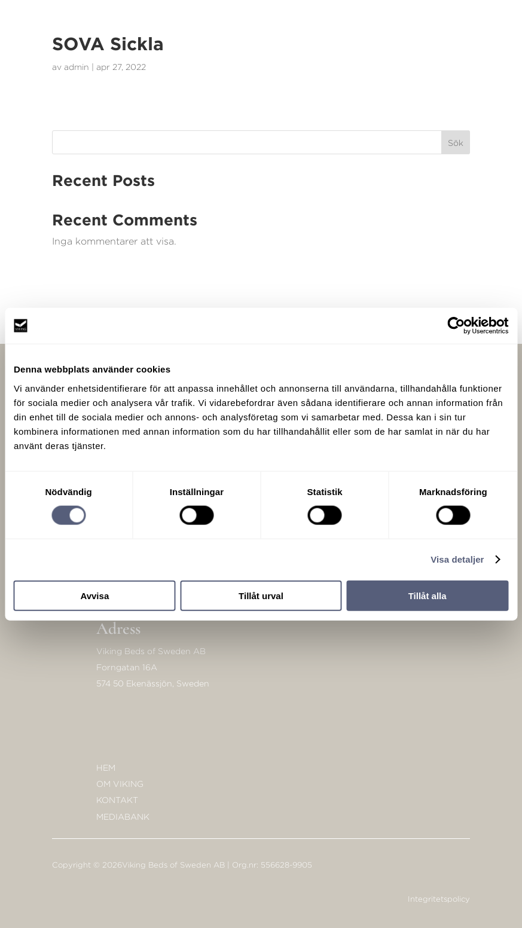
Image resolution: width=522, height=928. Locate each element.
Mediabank (122, 816)
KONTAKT (117, 799)
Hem (105, 767)
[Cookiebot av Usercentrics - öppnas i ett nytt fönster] (456, 326)
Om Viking (120, 783)
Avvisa (94, 595)
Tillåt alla (427, 595)
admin (76, 66)
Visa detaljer (457, 559)
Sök (455, 142)
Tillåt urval (261, 595)
